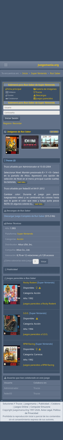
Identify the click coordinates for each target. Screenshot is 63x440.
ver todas (54, 132)
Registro (7, 123)
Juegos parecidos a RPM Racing (38, 365)
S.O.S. (26, 313)
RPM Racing (29, 343)
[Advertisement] (30, 30)
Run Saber (55, 73)
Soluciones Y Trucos (12, 403)
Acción (20, 239)
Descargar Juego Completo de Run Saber (24, 216)
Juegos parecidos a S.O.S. (35, 334)
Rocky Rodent (30, 282)
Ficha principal (14, 89)
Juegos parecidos (44, 98)
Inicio (25, 73)
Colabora (55, 403)
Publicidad (44, 403)
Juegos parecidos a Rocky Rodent (39, 303)
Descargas (41, 95)
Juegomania (30, 403)
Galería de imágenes (46, 89)
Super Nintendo (39, 73)
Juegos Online (21, 406)
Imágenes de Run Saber (19, 131)
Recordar (17, 123)
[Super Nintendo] (45, 282)
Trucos (38, 92)
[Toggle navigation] (6, 65)
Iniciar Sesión (11, 118)
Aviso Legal (46, 410)
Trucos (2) (11, 160)
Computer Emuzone (40, 406)
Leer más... (22, 182)
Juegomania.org (48, 65)
